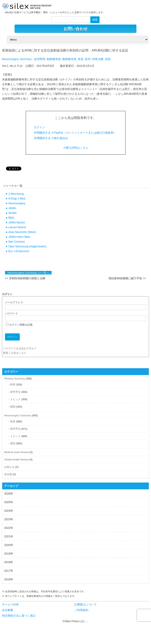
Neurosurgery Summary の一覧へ (28, 272)
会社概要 (7, 610)
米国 (108, 59)
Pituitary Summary (14, 378)
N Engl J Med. (17, 198)
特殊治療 (97, 59)
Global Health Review (16, 459)
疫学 (88, 59)
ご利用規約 (81, 610)
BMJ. (11, 217)
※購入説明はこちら (75, 147)
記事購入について (85, 604)
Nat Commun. (17, 241)
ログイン (39, 127)
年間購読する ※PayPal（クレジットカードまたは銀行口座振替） (75, 132)
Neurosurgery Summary (17, 59)
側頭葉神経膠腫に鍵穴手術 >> (127, 278)
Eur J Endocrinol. (19, 251)
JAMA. (12, 208)
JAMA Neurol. (17, 222)
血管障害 (39, 59)
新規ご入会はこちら (14, 352)
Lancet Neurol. (17, 227)
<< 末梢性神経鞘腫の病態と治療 (25, 278)
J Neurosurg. (16, 193)
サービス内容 (10, 604)
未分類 (8, 474)
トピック (15, 399)
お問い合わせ (76, 29)
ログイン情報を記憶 (19, 324)
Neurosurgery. (17, 203)
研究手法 (15, 391)
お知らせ (9, 466)
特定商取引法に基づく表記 (19, 615)
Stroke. (12, 212)
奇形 (80, 59)
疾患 (12, 384)
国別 (12, 406)
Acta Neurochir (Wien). (22, 232)
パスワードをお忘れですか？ (20, 348)
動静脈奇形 (54, 59)
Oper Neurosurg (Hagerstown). (27, 246)
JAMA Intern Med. (19, 236)
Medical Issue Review (16, 452)
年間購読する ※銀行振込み (51, 138)
